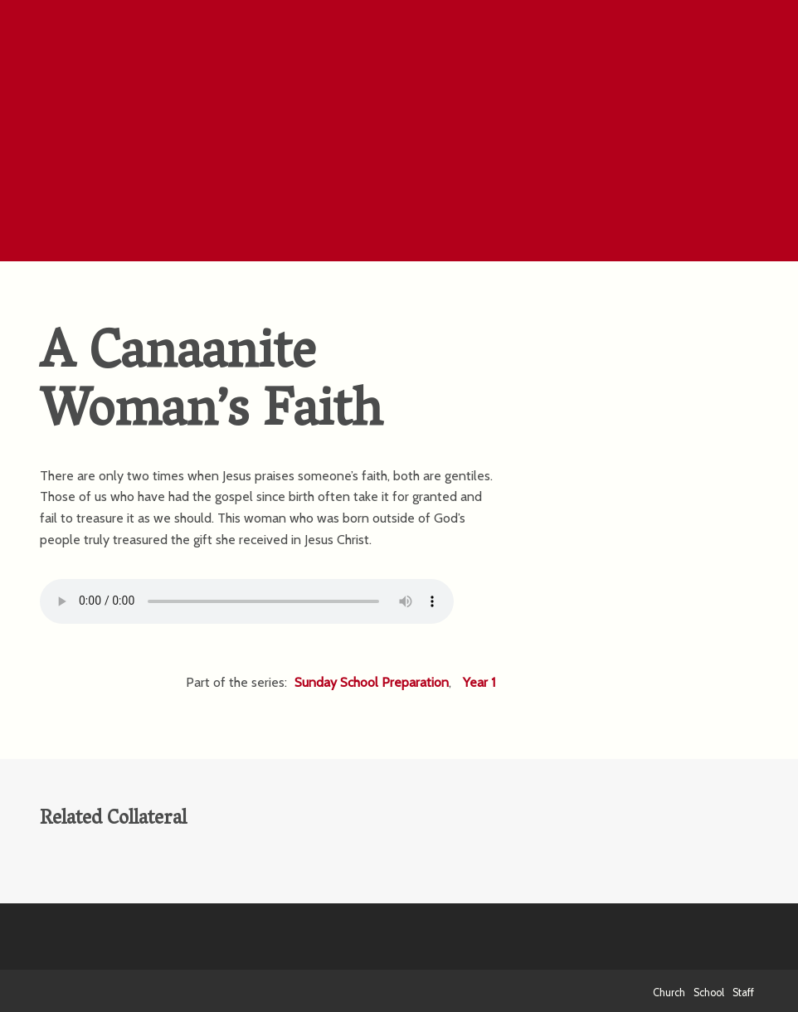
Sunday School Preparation (371, 682)
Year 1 (479, 682)
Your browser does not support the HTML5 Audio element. (247, 601)
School (708, 992)
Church (669, 992)
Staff (743, 992)
